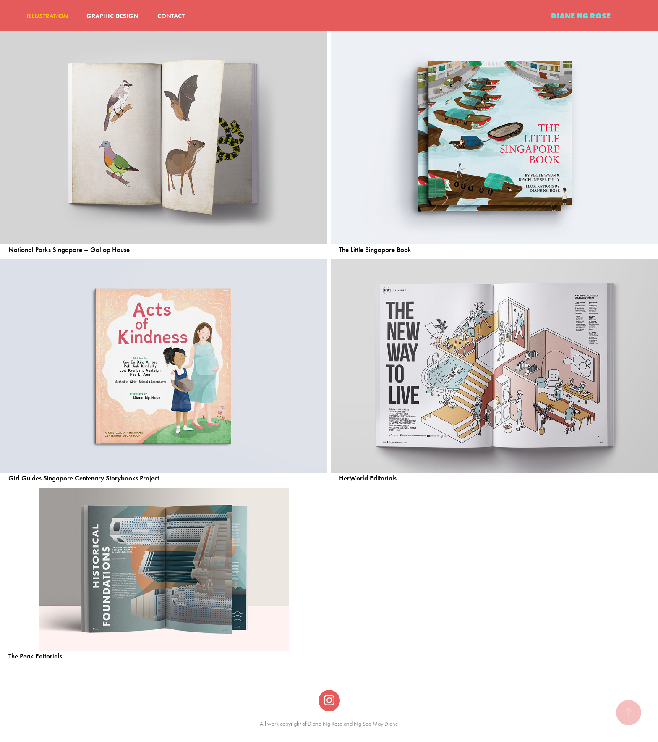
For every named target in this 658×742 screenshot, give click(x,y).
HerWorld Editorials (368, 478)
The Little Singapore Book (375, 249)
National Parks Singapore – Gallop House (69, 249)
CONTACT (171, 16)
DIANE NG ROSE (581, 16)
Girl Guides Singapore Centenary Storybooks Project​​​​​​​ (83, 478)
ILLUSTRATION (47, 16)
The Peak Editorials (35, 656)
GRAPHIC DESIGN (112, 16)
